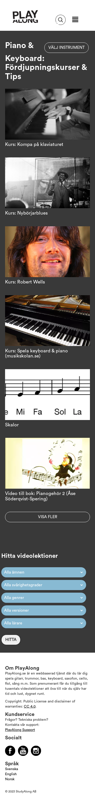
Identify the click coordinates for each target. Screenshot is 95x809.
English (11, 774)
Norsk (9, 779)
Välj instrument (66, 48)
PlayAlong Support (20, 730)
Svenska (11, 769)
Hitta (10, 640)
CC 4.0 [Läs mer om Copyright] (29, 706)
